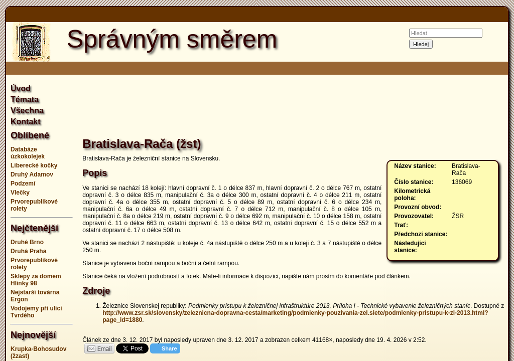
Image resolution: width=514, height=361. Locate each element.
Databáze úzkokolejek (28, 153)
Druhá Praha (28, 251)
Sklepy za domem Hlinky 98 (36, 280)
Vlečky (20, 192)
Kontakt (26, 121)
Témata (25, 99)
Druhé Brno (27, 242)
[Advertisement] (293, 107)
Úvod (21, 88)
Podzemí (23, 183)
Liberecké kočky (34, 165)
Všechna (27, 110)
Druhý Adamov (32, 174)
